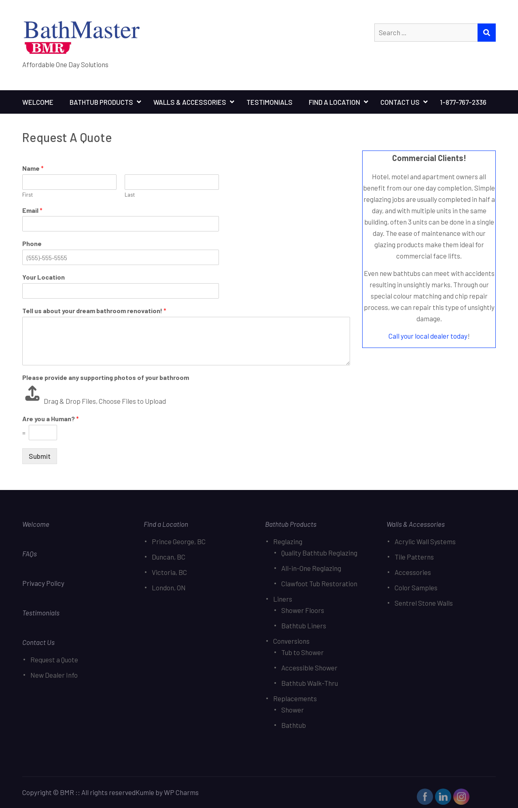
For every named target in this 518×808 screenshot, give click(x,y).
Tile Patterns (414, 557)
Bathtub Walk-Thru (309, 683)
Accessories (413, 572)
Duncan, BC (168, 557)
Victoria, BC (169, 572)
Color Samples (416, 587)
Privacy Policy (44, 583)
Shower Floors (302, 610)
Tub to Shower (302, 652)
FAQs (29, 553)
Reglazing (287, 541)
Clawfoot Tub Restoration (319, 583)
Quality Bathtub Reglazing (319, 553)
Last (130, 194)
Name (33, 168)
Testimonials (269, 102)
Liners (282, 599)
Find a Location (166, 524)
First (27, 194)
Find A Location (334, 102)
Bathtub (293, 725)
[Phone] (120, 257)
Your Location (43, 277)
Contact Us (400, 102)
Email (32, 210)
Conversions (291, 641)
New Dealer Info (54, 675)
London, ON (169, 587)
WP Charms (181, 792)
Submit (40, 456)
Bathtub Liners (303, 625)
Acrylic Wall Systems (425, 541)
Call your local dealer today (427, 336)
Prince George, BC (179, 541)
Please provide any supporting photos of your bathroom (105, 377)
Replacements (295, 698)
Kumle (145, 792)
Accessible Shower (309, 668)
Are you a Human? (50, 418)
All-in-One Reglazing (311, 568)
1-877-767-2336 (463, 102)
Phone (32, 243)
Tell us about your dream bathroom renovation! (94, 310)
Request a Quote (54, 659)
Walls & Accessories (189, 102)
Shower (292, 710)
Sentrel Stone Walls (424, 603)
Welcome (37, 102)
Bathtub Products (101, 102)
